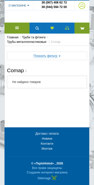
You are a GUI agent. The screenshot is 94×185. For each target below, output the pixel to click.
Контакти (47, 143)
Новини (47, 138)
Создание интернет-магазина (47, 172)
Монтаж (47, 148)
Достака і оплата (46, 133)
